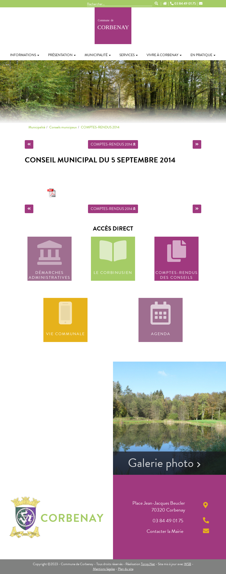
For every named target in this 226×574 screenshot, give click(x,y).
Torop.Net (148, 564)
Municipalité (98, 55)
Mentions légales (104, 569)
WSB (187, 564)
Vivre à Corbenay (164, 55)
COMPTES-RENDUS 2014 (100, 127)
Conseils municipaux (63, 127)
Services (128, 55)
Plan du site (125, 569)
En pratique (202, 55)
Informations (24, 55)
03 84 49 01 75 (183, 3)
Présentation (62, 55)
